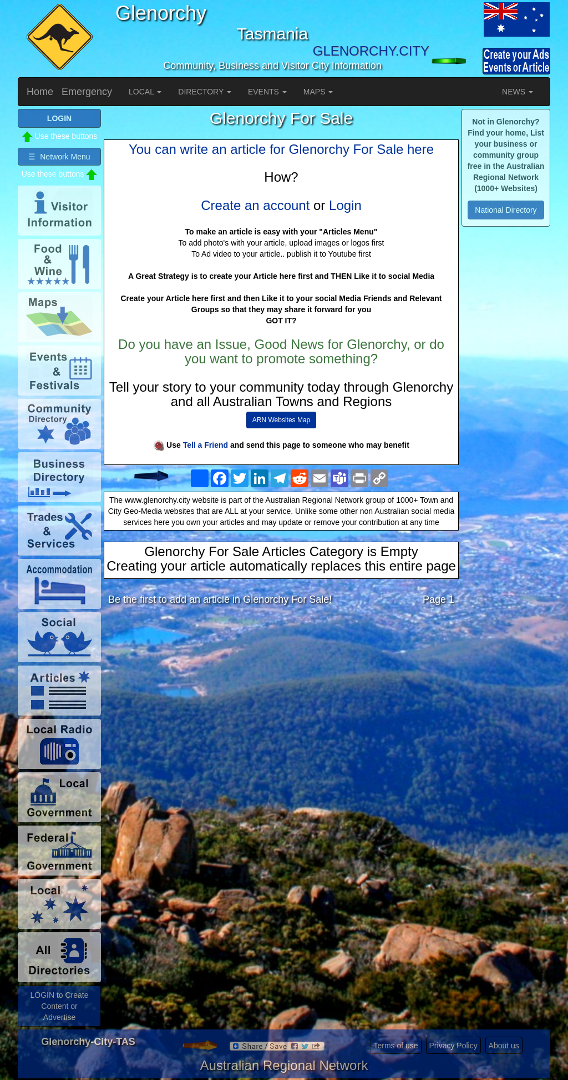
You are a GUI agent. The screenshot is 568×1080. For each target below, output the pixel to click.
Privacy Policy (453, 1045)
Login (345, 205)
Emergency (87, 91)
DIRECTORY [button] (204, 91)
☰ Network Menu (59, 156)
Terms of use (396, 1045)
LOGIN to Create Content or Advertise (59, 1006)
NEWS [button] (517, 91)
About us (504, 1045)
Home (40, 91)
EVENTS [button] (267, 91)
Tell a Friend (205, 445)
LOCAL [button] (145, 91)
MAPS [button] (318, 91)
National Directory (505, 210)
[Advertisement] (281, 701)
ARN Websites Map (281, 420)
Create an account (255, 205)
